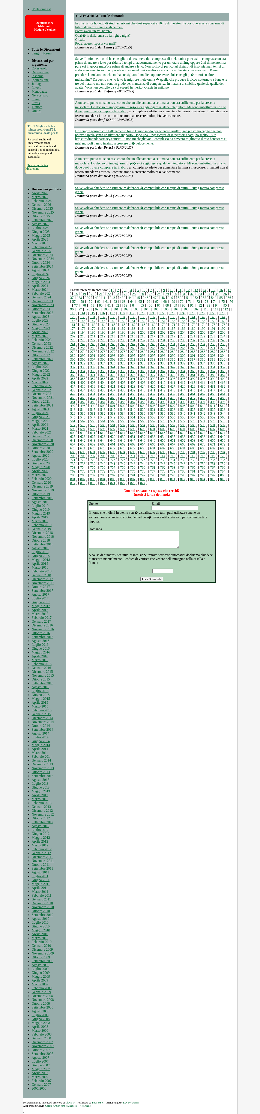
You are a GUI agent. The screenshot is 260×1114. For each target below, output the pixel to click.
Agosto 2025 (40, 224)
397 (192, 379)
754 (82, 467)
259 (92, 348)
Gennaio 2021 (41, 436)
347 (172, 367)
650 (162, 440)
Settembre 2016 (42, 637)
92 (200, 305)
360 (142, 371)
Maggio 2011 (41, 884)
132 (102, 317)
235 (172, 340)
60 (99, 301)
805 (112, 479)
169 (152, 325)
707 (92, 456)
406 (122, 382)
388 (102, 379)
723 (92, 460)
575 (212, 421)
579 (92, 425)
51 (188, 298)
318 (202, 359)
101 (116, 309)
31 (183, 294)
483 (92, 402)
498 (82, 406)
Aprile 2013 (40, 795)
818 (82, 483)
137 (152, 317)
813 (192, 479)
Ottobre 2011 (41, 864)
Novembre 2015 (43, 675)
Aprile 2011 (40, 888)
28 (159, 294)
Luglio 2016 (40, 644)
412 (182, 382)
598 (122, 429)
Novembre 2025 (43, 212)
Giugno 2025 (41, 231)
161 (72, 325)
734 (202, 460)
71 (190, 301)
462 (202, 394)
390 (122, 379)
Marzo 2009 (40, 984)
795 (172, 475)
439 (132, 390)
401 (72, 382)
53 (204, 298)
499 (92, 406)
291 (92, 355)
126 (201, 313)
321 (72, 363)
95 (225, 305)
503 (132, 406)
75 (223, 301)
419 (92, 386)
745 (152, 463)
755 (92, 467)
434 (82, 390)
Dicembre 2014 (42, 718)
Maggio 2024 (41, 282)
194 (82, 332)
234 (162, 340)
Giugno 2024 (41, 278)
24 (125, 294)
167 (132, 325)
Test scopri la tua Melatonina (37, 167)
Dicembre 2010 (42, 903)
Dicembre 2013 (42, 764)
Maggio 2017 (41, 606)
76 (231, 301)
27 (150, 294)
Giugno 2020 (41, 463)
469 (112, 398)
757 (112, 467)
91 (192, 305)
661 (112, 444)
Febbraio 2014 (42, 756)
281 (152, 352)
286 (202, 352)
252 (182, 344)
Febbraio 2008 (42, 1034)
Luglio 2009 (40, 969)
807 (132, 479)
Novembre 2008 (43, 999)
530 (82, 413)
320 (222, 359)
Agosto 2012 (40, 826)
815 (212, 479)
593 (72, 429)
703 (212, 452)
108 (185, 309)
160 (222, 321)
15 (213, 290)
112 (225, 309)
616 (142, 433)
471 (132, 398)
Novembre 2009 (43, 953)
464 (222, 394)
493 (192, 402)
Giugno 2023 (41, 324)
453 (112, 394)
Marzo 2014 (40, 752)
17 (229, 290)
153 (152, 321)
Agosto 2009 (40, 965)
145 (72, 321)
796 (182, 475)
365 (192, 371)
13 (196, 290)
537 (152, 413)
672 (222, 444)
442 (162, 390)
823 (132, 483)
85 (142, 305)
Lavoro (37, 87)
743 (132, 463)
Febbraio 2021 (42, 432)
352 (222, 367)
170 (162, 325)
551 (132, 417)
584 (142, 425)
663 (132, 444)
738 (82, 463)
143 (212, 317)
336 (222, 363)
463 (212, 394)
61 (107, 301)
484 (102, 402)
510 (202, 406)
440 (142, 390)
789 (112, 475)
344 (142, 367)
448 (222, 390)
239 (212, 340)
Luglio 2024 (40, 274)
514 (82, 409)
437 (112, 390)
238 (202, 340)
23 (117, 294)
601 (152, 429)
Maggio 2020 (41, 467)
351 (212, 367)
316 (182, 359)
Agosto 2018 (40, 548)
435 (92, 390)
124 (182, 313)
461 (192, 394)
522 (162, 409)
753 (72, 467)
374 (122, 375)
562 (82, 421)
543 (212, 413)
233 (152, 340)
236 (182, 340)
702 (202, 452)
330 (162, 363)
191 (212, 328)
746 (162, 463)
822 (122, 483)
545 (72, 417)
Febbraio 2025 (42, 247)
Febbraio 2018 (42, 571)
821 (112, 483)
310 (122, 359)
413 (192, 382)
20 (92, 294)
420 (102, 386)
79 (92, 305)
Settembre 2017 (42, 590)
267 (172, 348)
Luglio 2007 (40, 1061)
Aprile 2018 (40, 563)
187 (172, 328)
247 (132, 344)
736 (222, 460)
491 (172, 402)
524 (182, 409)
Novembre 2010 (43, 907)
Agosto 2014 (40, 733)
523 (172, 409)
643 (92, 440)
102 (125, 309)
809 (152, 479)
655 (212, 440)
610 (82, 433)
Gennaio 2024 (41, 297)
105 (155, 309)
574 (202, 421)
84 (134, 305)
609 (72, 433)
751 (212, 463)
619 (172, 433)
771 (92, 471)
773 (112, 471)
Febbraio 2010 (42, 942)
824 (142, 483)
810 (162, 479)
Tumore (37, 107)
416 (222, 382)
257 (72, 348)
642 (82, 440)
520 (142, 409)
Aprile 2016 (40, 656)
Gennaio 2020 (41, 482)
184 (142, 328)
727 (132, 460)
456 (142, 394)
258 (82, 348)
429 (192, 386)
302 (202, 355)
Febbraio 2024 (42, 293)
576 (222, 421)
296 (142, 355)
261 (112, 348)
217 (152, 336)
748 (182, 463)
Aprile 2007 (40, 1073)
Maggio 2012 (41, 837)
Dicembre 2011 (42, 857)
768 (222, 467)
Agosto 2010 (40, 918)
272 (222, 348)
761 (152, 467)
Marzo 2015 (40, 706)
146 (82, 321)
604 (182, 429)
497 (72, 406)
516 (102, 409)
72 (198, 301)
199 (132, 332)
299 (172, 355)
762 (162, 467)
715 (172, 456)
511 (212, 406)
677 (112, 448)
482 (82, 402)
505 (152, 406)
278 (122, 352)
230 (122, 340)
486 (122, 402)
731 (172, 460)
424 (142, 386)
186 (162, 328)
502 (122, 406)
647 (132, 440)
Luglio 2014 (40, 737)
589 (192, 425)
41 (105, 298)
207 (212, 332)
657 (72, 444)
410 (162, 382)
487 (132, 402)
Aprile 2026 (40, 193)
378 (162, 375)
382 (202, 375)
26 (142, 294)
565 (112, 421)
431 (212, 386)
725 (112, 460)
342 (122, 367)
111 (215, 309)
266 (162, 348)
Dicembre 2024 (42, 255)
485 (112, 402)
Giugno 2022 (41, 370)
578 (82, 425)
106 (165, 309)
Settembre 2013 (42, 776)
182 (122, 328)
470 (122, 398)
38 (80, 298)
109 (195, 309)
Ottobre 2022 (41, 355)
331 (172, 363)
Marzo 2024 (40, 289)
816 (222, 479)
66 (148, 301)
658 (82, 444)
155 (172, 321)
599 (132, 429)
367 (212, 371)
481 (72, 402)
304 (222, 355)
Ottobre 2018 (41, 540)
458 (162, 394)
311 (132, 359)
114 (82, 313)
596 (102, 429)
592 (222, 425)
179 (92, 328)
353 (72, 371)
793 (152, 475)
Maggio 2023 (41, 328)
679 (132, 448)
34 (208, 294)
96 (72, 309)
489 (152, 402)
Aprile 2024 (40, 286)
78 (84, 305)
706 (82, 456)
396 (182, 379)
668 (182, 444)
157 (192, 321)
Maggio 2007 (41, 1069)
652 (182, 440)
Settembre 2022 (42, 359)
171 (172, 325)
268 (182, 348)
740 (102, 463)
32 (192, 294)
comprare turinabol (113, 111)
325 (112, 363)
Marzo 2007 (40, 1077)
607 (212, 429)
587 (172, 425)
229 (112, 340)
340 (102, 367)
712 (142, 456)
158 (202, 321)
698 (162, 452)
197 (112, 332)
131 (92, 317)
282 (162, 352)
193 (72, 332)
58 (82, 301)
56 (229, 298)
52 (196, 298)
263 (132, 348)
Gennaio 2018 (41, 575)
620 (182, 433)
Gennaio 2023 (41, 343)
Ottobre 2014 (41, 725)
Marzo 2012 (40, 845)
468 (102, 398)
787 (92, 475)
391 (132, 379)
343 (132, 367)
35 (216, 294)
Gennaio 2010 (41, 945)
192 (222, 328)
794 (162, 475)
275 (92, 352)
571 (172, 421)
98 (88, 309)
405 (112, 382)
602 (162, 429)
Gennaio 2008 (41, 1038)
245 (112, 344)
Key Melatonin (131, 1102)
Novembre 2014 (43, 722)
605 (192, 429)
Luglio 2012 (40, 830)
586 (162, 425)
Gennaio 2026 (41, 204)
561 (72, 421)
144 (222, 317)
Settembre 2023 (42, 313)
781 (192, 471)
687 (212, 448)
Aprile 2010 (40, 934)
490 (162, 402)
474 (162, 398)
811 (172, 479)
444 (182, 390)
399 (212, 379)
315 (172, 359)
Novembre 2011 (43, 861)
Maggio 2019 (41, 513)
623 (212, 433)
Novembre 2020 (43, 444)
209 (72, 336)
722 (82, 460)
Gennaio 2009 (41, 992)
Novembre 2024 (43, 258)
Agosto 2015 (40, 687)
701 (192, 452)
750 (202, 463)
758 (122, 467)
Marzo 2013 (40, 799)
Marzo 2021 (40, 428)
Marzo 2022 (40, 382)
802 (82, 479)
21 (100, 294)
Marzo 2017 (40, 614)
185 (152, 328)
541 (192, 413)
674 (82, 448)
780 (182, 471)
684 (182, 448)
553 (152, 417)
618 (162, 433)
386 (82, 379)
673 (72, 448)
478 (202, 398)
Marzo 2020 (40, 475)
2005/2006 (39, 1088)
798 (202, 475)
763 (172, 467)
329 (152, 363)
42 (113, 298)
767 (212, 467)
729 (152, 460)
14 (204, 290)
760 (142, 467)
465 (72, 398)
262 (122, 348)
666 (162, 444)
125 (191, 313)
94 (216, 305)
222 (202, 336)
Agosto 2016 (40, 641)
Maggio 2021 (41, 421)
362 (162, 371)
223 (212, 336)
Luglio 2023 (40, 320)
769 (72, 471)
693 (112, 452)
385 (72, 379)
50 (179, 298)
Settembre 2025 (42, 220)
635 (172, 436)
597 (112, 429)
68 (165, 301)
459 (172, 394)
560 (222, 417)
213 (112, 336)
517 (112, 409)
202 (162, 332)
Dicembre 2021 (42, 394)
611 (92, 433)
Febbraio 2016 (42, 664)
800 (222, 475)
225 (72, 340)
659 (92, 444)
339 (92, 367)
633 (152, 436)
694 (122, 452)
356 (102, 371)
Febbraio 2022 (42, 386)
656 (222, 440)
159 (212, 321)
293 (112, 355)
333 (192, 363)
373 (112, 375)
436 (102, 390)
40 (96, 298)
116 (102, 313)
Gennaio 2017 (41, 621)
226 (82, 340)
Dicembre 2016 (42, 625)
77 (76, 305)
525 (192, 409)
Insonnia (38, 76)
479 (212, 398)
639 (212, 436)
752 (222, 463)
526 (202, 409)
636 (182, 436)
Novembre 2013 (43, 768)
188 (182, 328)
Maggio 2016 (41, 652)
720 (222, 456)
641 (72, 440)
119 (131, 313)
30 (175, 294)
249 (152, 344)
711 (132, 456)
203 (172, 332)
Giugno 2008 (41, 1019)
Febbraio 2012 (42, 849)
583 (132, 425)
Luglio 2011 (40, 876)
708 (102, 456)
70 (181, 301)
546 (82, 417)
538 (162, 413)
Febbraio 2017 (42, 617)
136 (142, 317)
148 (102, 321)
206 (202, 332)
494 (202, 402)
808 (142, 479)
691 (92, 452)
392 (142, 379)
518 (122, 409)
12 (188, 290)
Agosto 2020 (40, 455)
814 (202, 479)
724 (102, 460)
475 (172, 398)
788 (102, 475)
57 (74, 301)
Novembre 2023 (43, 305)
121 (152, 313)
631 (132, 436)
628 (102, 436)
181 (112, 328)
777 (152, 471)
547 (92, 417)
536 (142, 413)
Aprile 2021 (40, 424)
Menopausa (40, 91)
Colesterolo (40, 68)
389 (112, 379)
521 (152, 409)
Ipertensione (40, 80)
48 (163, 298)
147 (92, 321)
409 (152, 382)
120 (141, 313)
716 (182, 456)
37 (72, 298)
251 (172, 344)
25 (134, 294)
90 (183, 305)
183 (132, 328)
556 (182, 417)
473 (152, 398)
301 (192, 355)
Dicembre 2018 (42, 532)
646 (122, 440)
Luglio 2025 (40, 228)
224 (222, 336)
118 (122, 313)
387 (92, 379)
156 (182, 321)
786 (82, 475)
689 (72, 452)
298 (162, 355)
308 (102, 359)
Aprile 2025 (40, 239)
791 (132, 475)
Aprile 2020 (40, 471)
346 (162, 367)
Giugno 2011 (41, 880)
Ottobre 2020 (41, 448)
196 (102, 332)
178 (82, 328)
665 (152, 444)
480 (222, 398)
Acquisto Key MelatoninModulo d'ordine (45, 26)
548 (102, 417)
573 (192, 421)
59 (90, 301)
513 (72, 409)
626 (82, 436)
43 (121, 298)
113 (72, 313)
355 (92, 371)
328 (142, 363)
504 (142, 406)
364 (182, 371)
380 (182, 375)
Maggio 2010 (41, 930)
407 (132, 382)
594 (82, 429)
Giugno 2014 (41, 741)
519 (132, 409)
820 (102, 483)
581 (112, 425)
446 (202, 390)
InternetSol (97, 1102)
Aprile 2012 (40, 841)
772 (102, 471)
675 (92, 448)
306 (82, 359)
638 (202, 436)
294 (122, 355)
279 (132, 352)
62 (115, 301)
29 (167, 294)
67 (156, 301)
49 (171, 298)
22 (109, 294)
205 (192, 332)
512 (222, 406)
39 (88, 298)
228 (102, 340)
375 (132, 375)
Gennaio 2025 (41, 251)
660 (102, 444)
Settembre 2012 (42, 822)
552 (142, 417)
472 (142, 398)
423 (132, 386)
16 (221, 290)
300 (182, 355)
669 (192, 444)
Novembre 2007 (43, 1046)
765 (192, 467)
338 (82, 367)
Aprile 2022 (40, 378)
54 (213, 298)
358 (122, 371)
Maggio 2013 (41, 791)
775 (132, 471)
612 (102, 433)
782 (202, 471)
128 (221, 313)
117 (112, 313)
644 (102, 440)
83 (125, 305)
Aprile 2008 (40, 1026)
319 (212, 359)
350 (202, 367)
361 (152, 371)
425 (152, 386)
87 (159, 305)
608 (222, 429)
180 (102, 328)
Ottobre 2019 (41, 494)
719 (212, 456)
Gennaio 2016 (41, 668)
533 (112, 413)
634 (162, 436)
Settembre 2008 (42, 1007)
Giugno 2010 (41, 926)
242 (82, 344)
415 (212, 382)
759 (132, 467)
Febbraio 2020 (42, 478)
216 (142, 336)
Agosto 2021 (40, 409)
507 (172, 406)
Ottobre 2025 (41, 216)
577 (72, 425)
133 (112, 317)
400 (222, 379)
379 (172, 375)
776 (142, 471)
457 (152, 394)
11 (179, 290)
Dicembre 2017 (42, 579)
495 (212, 402)
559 (212, 417)
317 (192, 359)
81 (109, 305)
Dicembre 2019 (42, 486)
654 (202, 440)
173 (192, 325)
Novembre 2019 (43, 490)
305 (72, 359)
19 (84, 294)
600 (142, 429)
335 (212, 363)
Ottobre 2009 (41, 957)
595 (92, 429)
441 (152, 390)
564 (102, 421)
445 (192, 390)
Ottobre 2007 (41, 1050)
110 (205, 309)
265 (152, 348)
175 (212, 325)
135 (132, 317)
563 (92, 421)
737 (72, 463)
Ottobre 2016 (41, 633)
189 (192, 328)
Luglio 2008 (40, 1015)
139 (172, 317)
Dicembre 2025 (42, 208)
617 (152, 433)
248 (142, 344)
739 (92, 463)
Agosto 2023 (40, 316)
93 (208, 305)
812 (182, 479)
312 (142, 359)
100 (105, 309)
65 (140, 301)
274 (82, 352)
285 (192, 352)
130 (82, 317)
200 (142, 332)
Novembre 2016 (43, 629)
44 (130, 298)
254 (202, 344)
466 (82, 398)
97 (80, 309)
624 (222, 433)
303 (212, 355)
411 (172, 382)
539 (172, 413)
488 (142, 402)
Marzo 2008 (40, 1030)
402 (82, 382)
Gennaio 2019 (41, 529)
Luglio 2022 (40, 367)
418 (82, 386)
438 (122, 390)
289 (72, 355)
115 (92, 313)
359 (132, 371)
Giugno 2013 (41, 787)
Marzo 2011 (40, 891)
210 (82, 336)
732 (182, 460)
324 (102, 363)
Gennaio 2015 (41, 714)
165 (112, 325)
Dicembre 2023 (42, 301)
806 (122, 479)
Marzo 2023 (40, 336)
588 (182, 425)
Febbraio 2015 (42, 710)
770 (82, 471)
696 (142, 452)
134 (122, 317)
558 (202, 417)
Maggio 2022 (41, 374)
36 (225, 294)
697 (152, 452)
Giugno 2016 (41, 648)
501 (112, 406)
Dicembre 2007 (42, 1042)
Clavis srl (70, 1102)
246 (122, 344)
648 (142, 440)
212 (102, 336)
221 (192, 336)
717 (192, 456)
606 (202, 429)
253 (192, 344)
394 (162, 379)
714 (162, 456)
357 (112, 371)
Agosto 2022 (40, 363)
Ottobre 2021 (41, 401)
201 (152, 332)
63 (123, 301)
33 (200, 294)
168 (142, 325)
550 (122, 417)
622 (202, 433)
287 (212, 352)
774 (122, 471)
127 (212, 313)
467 (92, 398)
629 (112, 436)
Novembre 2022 (43, 351)
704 (222, 452)
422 (122, 386)
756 (102, 467)
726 (122, 460)
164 (102, 325)
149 (112, 321)
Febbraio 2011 (41, 895)
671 (212, 444)
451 (92, 394)
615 (132, 433)
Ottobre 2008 (41, 1003)
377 (152, 375)
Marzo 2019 (40, 521)
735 (212, 460)
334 (202, 363)
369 (72, 375)
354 (82, 371)
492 (182, 402)
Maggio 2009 (41, 976)
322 (82, 363)
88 (167, 305)
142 (202, 317)
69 (173, 301)
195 (92, 332)
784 (222, 471)
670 (202, 444)
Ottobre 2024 (41, 262)
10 (171, 290)
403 (92, 382)
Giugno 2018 (41, 556)
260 (102, 348)
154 (162, 321)
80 (100, 305)
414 (202, 382)
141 (192, 317)
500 (102, 406)
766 (202, 467)
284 (182, 352)
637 (192, 436)
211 (92, 336)
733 (192, 460)
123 (171, 313)
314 (162, 359)
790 (122, 475)
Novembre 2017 (43, 583)
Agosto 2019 (40, 502)
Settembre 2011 (42, 868)
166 (122, 325)
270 (202, 348)
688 (222, 448)
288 (222, 352)
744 (142, 463)
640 (222, 436)
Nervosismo (40, 95)
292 (102, 355)
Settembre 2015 (42, 683)
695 (132, 452)
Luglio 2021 (40, 413)
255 (212, 344)
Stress (36, 103)
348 (182, 367)
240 (222, 340)
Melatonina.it (41, 9)
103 (135, 309)
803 (92, 479)
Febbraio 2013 (42, 803)
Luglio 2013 (40, 783)
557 (192, 417)
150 (122, 321)
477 (192, 398)
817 (72, 483)
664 (142, 444)
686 (202, 448)
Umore (36, 111)
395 (172, 379)
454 (122, 394)
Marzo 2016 (40, 660)
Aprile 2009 (40, 980)
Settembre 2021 (42, 405)
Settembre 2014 (42, 729)
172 (182, 325)
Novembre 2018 (43, 536)
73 (206, 301)
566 (122, 421)
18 (76, 294)
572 (182, 421)
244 (102, 344)
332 (182, 363)
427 (172, 386)
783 (212, 471)
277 (112, 352)
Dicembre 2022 (42, 347)
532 (102, 413)
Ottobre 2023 (41, 309)
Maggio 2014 (41, 745)
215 (132, 336)
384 (222, 375)
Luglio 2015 (40, 691)
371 (92, 375)
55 (221, 298)
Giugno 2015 (41, 695)
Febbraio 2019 (42, 525)
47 (154, 298)
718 (202, 456)
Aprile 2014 (40, 749)
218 (162, 336)
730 (162, 460)
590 (202, 425)
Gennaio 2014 (41, 760)
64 (132, 301)
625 (72, 436)
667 (172, 444)
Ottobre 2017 (41, 587)
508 (182, 406)
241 (72, 344)
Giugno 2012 (41, 834)
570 (162, 421)
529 (72, 413)
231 (132, 340)
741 (112, 463)
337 (72, 367)
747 (172, 463)
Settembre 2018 (42, 544)
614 (122, 433)
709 (112, 456)
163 (92, 325)
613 (112, 433)
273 (72, 352)
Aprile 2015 (40, 702)
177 (72, 328)
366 (202, 371)
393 (152, 379)
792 (142, 475)
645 (112, 440)
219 (172, 336)
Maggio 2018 (41, 560)
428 (182, 386)
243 (92, 344)
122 (161, 313)
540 (182, 413)
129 (72, 317)
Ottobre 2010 (41, 911)
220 (182, 336)
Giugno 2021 (41, 417)
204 (182, 332)
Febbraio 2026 (42, 201)
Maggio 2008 (41, 1023)
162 (82, 325)
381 (192, 375)
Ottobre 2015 (41, 679)
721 (72, 460)
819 (92, 483)
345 (152, 367)
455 (132, 394)
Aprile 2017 (40, 610)
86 (150, 305)
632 (142, 436)
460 (182, 394)
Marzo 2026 (40, 197)
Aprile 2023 (40, 332)
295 (132, 355)
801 (72, 479)
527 (212, 409)
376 (142, 375)
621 (192, 433)
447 (212, 390)
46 (146, 298)
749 (192, 463)
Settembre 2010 (42, 915)
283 (172, 352)
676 (102, 448)
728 (142, 460)
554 (162, 417)
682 (162, 448)
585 (152, 425)
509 (192, 406)
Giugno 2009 (41, 972)
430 (202, 386)
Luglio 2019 (40, 505)
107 (176, 309)
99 (96, 309)
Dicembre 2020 (42, 440)
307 (92, 359)
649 (152, 440)
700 (182, 452)
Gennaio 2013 (41, 806)
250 (162, 344)
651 (172, 440)
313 (152, 359)
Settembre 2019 (42, 498)
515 (92, 409)
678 (122, 448)
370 (82, 375)
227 (92, 340)
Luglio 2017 (40, 598)
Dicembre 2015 (42, 671)
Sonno (36, 99)
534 (122, 413)
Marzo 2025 (40, 243)
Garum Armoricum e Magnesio (61, 1105)
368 (222, 371)
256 (222, 344)
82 (117, 305)
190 (202, 328)
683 (172, 448)
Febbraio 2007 (42, 1080)
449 (72, 394)
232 (142, 340)
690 (82, 452)
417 (72, 386)
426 (162, 386)
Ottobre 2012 (41, 818)
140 (182, 317)
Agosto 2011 (40, 872)
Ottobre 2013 (41, 772)
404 (102, 382)
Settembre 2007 (42, 1053)
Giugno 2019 (41, 509)
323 (92, 363)
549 (112, 417)
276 (102, 352)
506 (162, 406)
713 (152, 456)
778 (162, 471)
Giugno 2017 (41, 602)
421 (112, 386)
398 (202, 379)
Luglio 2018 (40, 552)
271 (212, 348)
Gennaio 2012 (41, 853)
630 (122, 436)
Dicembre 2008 (42, 996)
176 (222, 325)
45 (138, 298)
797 (192, 475)
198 (122, 332)
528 (222, 409)
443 (172, 390)
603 (172, 429)
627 (92, 436)
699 (172, 452)
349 (192, 367)
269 (192, 348)
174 (202, 325)
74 (214, 301)
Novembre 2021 (43, 397)
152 (142, 321)
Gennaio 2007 (41, 1084)
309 (112, 359)
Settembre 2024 (42, 266)
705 (72, 456)
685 (192, 448)
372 (102, 375)
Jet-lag (36, 84)
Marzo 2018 (40, 567)
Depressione (40, 72)
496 (222, 402)
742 (122, 463)
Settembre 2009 (42, 961)
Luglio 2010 (40, 922)
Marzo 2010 (40, 938)
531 (92, 413)
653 (192, 440)
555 (172, 417)
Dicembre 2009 (42, 949)
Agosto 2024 (40, 270)
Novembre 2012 (43, 814)
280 (142, 352)
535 (132, 413)
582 (122, 425)
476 (182, 398)
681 (152, 448)
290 (82, 355)
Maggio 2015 (41, 698)
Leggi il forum (42, 53)
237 (192, 340)
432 (222, 386)
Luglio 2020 (40, 459)
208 (222, 332)
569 (152, 421)
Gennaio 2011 (41, 899)
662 (122, 444)
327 (132, 363)
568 (142, 421)
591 (212, 425)
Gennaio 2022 (41, 390)
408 (142, 382)
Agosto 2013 (40, 779)
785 (72, 475)
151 (132, 321)
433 (72, 390)
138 (162, 317)
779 (172, 471)
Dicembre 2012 (42, 810)
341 (112, 367)
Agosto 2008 (40, 1011)
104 (146, 309)
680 (142, 448)
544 (222, 413)
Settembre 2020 (42, 451)
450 (82, 394)
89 (175, 305)
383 (212, 375)
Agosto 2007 (40, 1057)
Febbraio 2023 (42, 340)
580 (102, 425)
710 (122, 456)
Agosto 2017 (40, 594)
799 (212, 475)
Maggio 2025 (41, 235)
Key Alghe (85, 1105)
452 (102, 394)
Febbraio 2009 (42, 988)
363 (172, 371)
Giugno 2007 (41, 1065)
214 (122, 336)
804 (102, 479)
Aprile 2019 (40, 517)
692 (102, 452)
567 (132, 421)
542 (202, 413)
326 (122, 363)
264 (142, 348)
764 (182, 467)
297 (152, 355)
